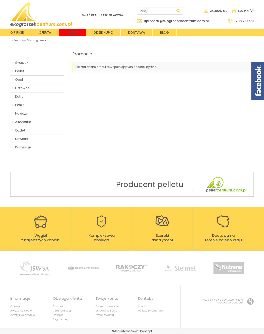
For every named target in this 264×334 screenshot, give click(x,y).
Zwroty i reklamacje (22, 314)
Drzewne (22, 88)
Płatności (58, 314)
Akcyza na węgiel (21, 310)
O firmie (15, 306)
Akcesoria (23, 122)
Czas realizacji (62, 310)
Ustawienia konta (106, 310)
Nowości (21, 139)
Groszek (21, 63)
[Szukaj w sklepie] (156, 10)
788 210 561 (245, 21)
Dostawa (58, 306)
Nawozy (21, 113)
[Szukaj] (178, 10)
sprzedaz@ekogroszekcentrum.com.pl (176, 21)
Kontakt (142, 306)
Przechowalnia (104, 314)
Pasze (20, 105)
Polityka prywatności (151, 310)
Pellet (19, 71)
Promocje (23, 147)
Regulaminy (60, 319)
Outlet (20, 130)
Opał (19, 80)
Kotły (19, 96)
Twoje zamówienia (107, 306)
